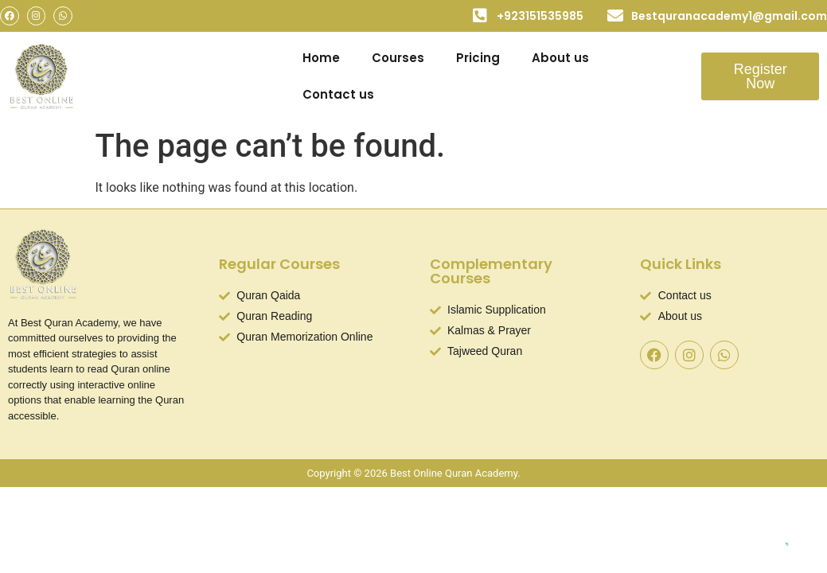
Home (321, 57)
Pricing (478, 57)
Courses (398, 57)
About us (560, 57)
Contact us (338, 94)
